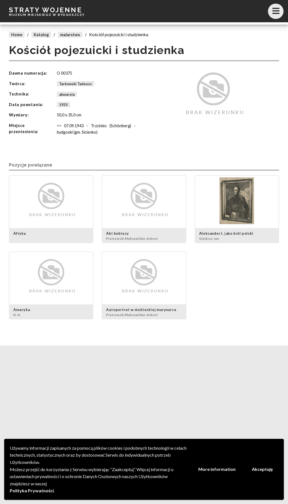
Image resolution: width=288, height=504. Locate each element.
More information (217, 469)
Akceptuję (262, 469)
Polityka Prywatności (32, 490)
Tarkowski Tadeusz (75, 84)
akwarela (67, 94)
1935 (63, 104)
